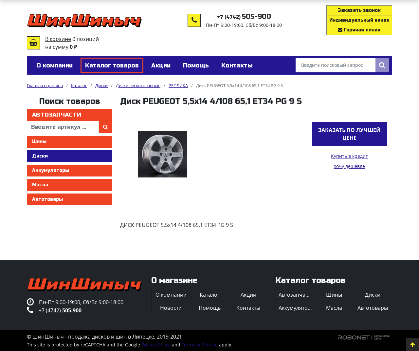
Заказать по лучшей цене (349, 133)
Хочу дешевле (349, 166)
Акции (248, 294)
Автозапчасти (56, 114)
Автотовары (47, 199)
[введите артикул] (63, 127)
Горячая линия (359, 30)
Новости (171, 307)
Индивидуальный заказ (359, 20)
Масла (40, 185)
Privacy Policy (156, 345)
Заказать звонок (359, 10)
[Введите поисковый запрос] (335, 65)
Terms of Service (200, 345)
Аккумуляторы (50, 170)
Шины (39, 141)
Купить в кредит (349, 156)
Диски (40, 156)
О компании (171, 294)
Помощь (210, 307)
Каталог (210, 294)
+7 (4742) (244, 17)
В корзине (58, 39)
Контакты (248, 307)
